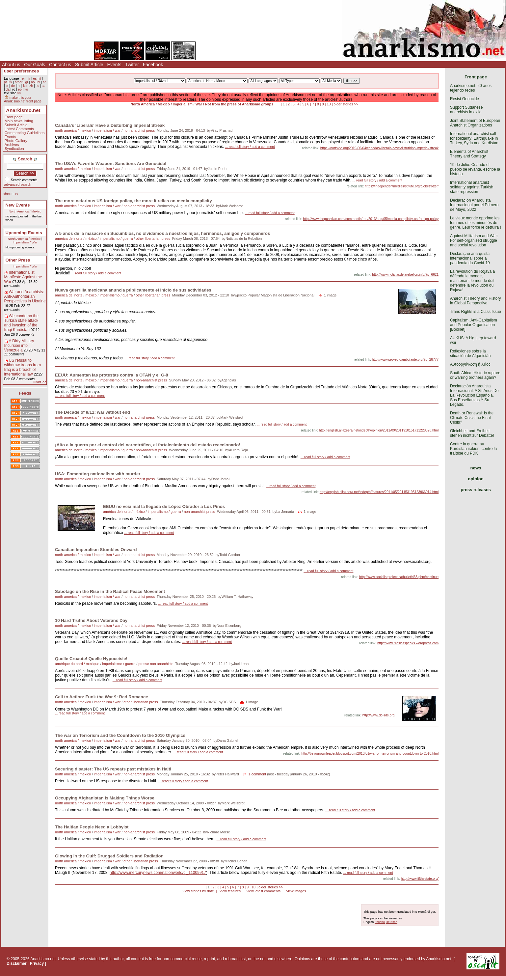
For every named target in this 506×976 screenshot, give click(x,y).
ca (43, 86)
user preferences (21, 71)
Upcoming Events (24, 232)
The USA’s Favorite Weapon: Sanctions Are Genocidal (110, 163)
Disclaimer (17, 963)
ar (44, 82)
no (33, 82)
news (475, 467)
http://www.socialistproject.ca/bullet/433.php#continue (399, 577)
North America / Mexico (25, 211)
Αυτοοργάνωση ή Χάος (470, 364)
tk (11, 82)
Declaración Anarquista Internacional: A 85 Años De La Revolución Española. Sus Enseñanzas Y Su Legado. (474, 395)
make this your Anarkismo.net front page (22, 99)
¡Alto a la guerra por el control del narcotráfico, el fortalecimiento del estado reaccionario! (147, 444)
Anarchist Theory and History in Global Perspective (475, 300)
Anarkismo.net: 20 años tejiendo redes (471, 88)
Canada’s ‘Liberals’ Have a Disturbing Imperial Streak (110, 125)
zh (31, 86)
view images (296, 891)
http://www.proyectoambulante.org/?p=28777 (405, 359)
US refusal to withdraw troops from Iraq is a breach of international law (22, 367)
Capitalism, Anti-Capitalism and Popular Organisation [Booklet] (473, 325)
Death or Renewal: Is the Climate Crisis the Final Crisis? (471, 418)
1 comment (257, 774)
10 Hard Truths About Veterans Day (91, 620)
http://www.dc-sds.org (378, 715)
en (23, 78)
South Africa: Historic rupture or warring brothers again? (475, 375)
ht (18, 86)
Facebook (153, 64)
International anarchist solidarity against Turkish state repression (471, 187)
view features (230, 891)
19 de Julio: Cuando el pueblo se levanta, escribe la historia (475, 169)
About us (11, 64)
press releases (476, 489)
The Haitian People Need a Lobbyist (92, 826)
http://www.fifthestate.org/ (420, 878)
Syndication (14, 149)
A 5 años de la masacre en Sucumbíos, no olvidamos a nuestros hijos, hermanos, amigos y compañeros (162, 233)
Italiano (380, 922)
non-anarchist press (139, 130)
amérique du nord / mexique (77, 664)
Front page (14, 117)
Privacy (37, 963)
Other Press (18, 260)
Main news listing (19, 121)
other (18, 82)
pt (5, 82)
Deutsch (391, 922)
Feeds (25, 393)
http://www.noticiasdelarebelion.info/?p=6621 (405, 274)
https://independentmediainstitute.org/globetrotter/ (402, 186)
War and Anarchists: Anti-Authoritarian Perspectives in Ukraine (25, 296)
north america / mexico (73, 130)
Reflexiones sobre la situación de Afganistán (470, 353)
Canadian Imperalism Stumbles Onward (96, 549)
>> (19, 93)
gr (26, 82)
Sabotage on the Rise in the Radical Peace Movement (110, 591)
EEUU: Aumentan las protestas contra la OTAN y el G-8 (111, 375)
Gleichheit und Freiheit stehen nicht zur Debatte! (472, 433)
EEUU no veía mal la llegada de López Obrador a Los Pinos (164, 506)
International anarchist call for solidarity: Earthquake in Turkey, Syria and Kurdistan (474, 138)
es (35, 78)
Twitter (132, 64)
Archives (12, 145)
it (40, 78)
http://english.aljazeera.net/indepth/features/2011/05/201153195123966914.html (379, 492)
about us (10, 194)
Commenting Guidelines (25, 133)
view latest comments (263, 891)
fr (29, 78)
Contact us (60, 64)
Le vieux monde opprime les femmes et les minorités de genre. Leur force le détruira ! (475, 223)
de (13, 86)
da (7, 89)
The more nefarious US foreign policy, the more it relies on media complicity (133, 200)
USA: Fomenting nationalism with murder (97, 473)
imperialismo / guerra (116, 238)
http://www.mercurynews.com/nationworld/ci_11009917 (158, 872)
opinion (476, 478)
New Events (18, 205)
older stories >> (346, 104)
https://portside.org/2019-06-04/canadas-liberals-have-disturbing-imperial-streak (379, 148)
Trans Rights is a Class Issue (475, 311)
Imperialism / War (25, 242)
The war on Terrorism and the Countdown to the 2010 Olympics (120, 735)
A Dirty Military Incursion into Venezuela (19, 345)
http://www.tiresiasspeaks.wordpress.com (408, 643)
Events (114, 64)
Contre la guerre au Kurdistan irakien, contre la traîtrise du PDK (473, 449)
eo (20, 89)
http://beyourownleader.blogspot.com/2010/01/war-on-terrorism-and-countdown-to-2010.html (370, 753)
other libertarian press (153, 238)
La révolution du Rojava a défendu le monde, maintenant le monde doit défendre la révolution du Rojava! (472, 280)
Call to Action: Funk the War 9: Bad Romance (101, 696)
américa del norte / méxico (76, 238)
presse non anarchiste (155, 664)
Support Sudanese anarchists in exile (466, 109)
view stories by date (198, 891)
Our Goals (34, 64)
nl (39, 82)
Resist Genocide (464, 99)
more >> (39, 381)
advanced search (17, 184)
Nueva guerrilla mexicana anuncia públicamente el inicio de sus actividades (133, 290)
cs (37, 86)
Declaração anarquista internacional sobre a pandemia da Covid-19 (470, 258)
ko (26, 89)
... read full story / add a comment (250, 147)
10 (329, 104)
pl (7, 86)
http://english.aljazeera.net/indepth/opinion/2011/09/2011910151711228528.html (379, 430)
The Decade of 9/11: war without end (92, 412)
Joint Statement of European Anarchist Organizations (475, 122)
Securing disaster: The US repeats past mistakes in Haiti (113, 769)
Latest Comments (19, 129)
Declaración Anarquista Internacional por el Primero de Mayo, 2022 (474, 205)
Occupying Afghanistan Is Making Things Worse (104, 797)
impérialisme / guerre (118, 664)
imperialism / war (107, 130)
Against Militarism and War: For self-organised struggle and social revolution (474, 240)
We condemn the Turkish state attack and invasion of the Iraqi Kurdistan (21, 323)
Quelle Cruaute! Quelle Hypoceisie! (91, 658)
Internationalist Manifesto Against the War (23, 277)
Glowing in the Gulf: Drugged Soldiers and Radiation (109, 855)
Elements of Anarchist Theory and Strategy (469, 153)
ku (25, 86)
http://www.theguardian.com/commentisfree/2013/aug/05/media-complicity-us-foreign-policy (371, 219)
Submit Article (89, 64)
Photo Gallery (16, 141)
